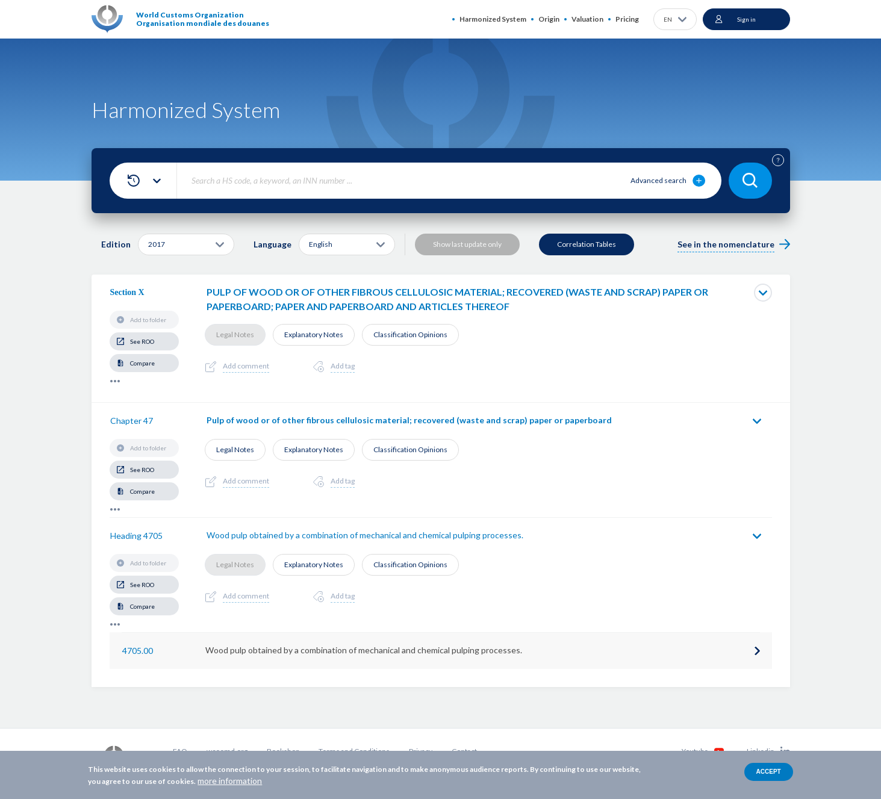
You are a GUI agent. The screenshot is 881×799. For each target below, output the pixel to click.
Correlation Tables (586, 244)
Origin (548, 18)
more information (230, 781)
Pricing (627, 18)
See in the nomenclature (725, 244)
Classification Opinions (410, 334)
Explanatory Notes (313, 334)
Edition (116, 244)
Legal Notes (235, 334)
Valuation (587, 18)
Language (272, 244)
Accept (768, 771)
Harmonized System (492, 18)
